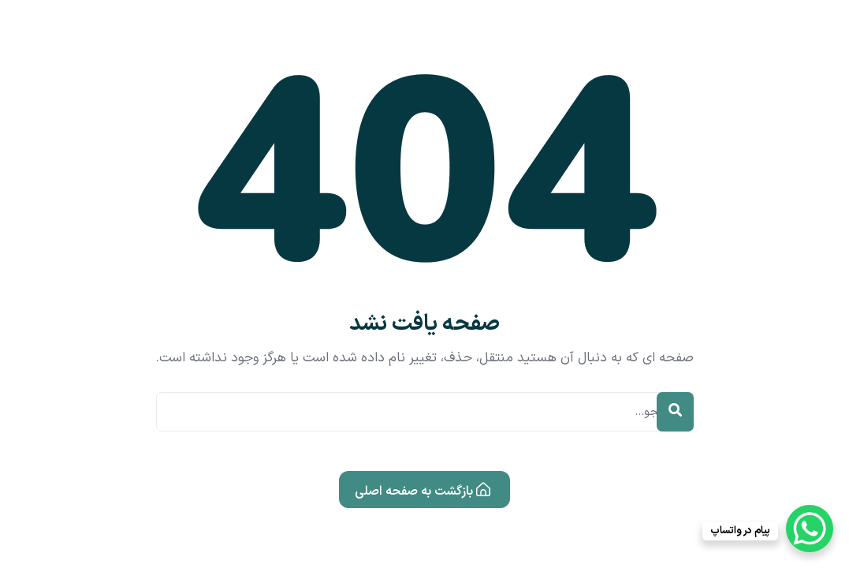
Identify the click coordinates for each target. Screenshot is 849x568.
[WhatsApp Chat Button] (809, 528)
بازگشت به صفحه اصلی (422, 491)
